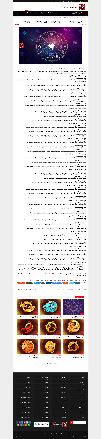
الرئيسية (81, 13)
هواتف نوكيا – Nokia (26, 410)
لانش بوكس (81, 412)
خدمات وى (46, 392)
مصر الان (16, 436)
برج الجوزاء (71, 280)
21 (82, 280)
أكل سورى (82, 382)
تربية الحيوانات (63, 407)
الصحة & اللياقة (63, 387)
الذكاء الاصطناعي (27, 387)
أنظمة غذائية (64, 377)
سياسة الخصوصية (54, 1)
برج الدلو (59, 280)
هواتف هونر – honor (26, 415)
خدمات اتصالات (45, 395)
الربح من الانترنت (45, 377)
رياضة (30, 280)
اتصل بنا (49, 1)
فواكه (83, 415)
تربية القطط (64, 410)
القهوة (64, 400)
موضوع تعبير (63, 417)
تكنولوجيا (74, 13)
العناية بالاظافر (63, 390)
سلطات (82, 402)
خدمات (68, 13)
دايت (65, 412)
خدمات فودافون (45, 390)
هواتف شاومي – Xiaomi (25, 405)
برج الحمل (67, 280)
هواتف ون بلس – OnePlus (25, 417)
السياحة (64, 405)
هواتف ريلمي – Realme (25, 400)
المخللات (82, 392)
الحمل (65, 382)
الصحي (79, 280)
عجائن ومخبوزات (81, 407)
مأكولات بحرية (81, 380)
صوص (83, 400)
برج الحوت (63, 280)
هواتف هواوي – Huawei (25, 412)
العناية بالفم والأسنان (62, 397)
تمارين (33, 280)
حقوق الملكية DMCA (61, 1)
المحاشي (82, 387)
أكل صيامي (82, 385)
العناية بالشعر (63, 395)
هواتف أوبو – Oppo (26, 395)
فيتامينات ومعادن (45, 417)
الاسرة (65, 380)
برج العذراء (50, 280)
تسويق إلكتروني (27, 390)
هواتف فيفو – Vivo (26, 407)
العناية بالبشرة (63, 392)
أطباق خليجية (81, 390)
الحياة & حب (49, 13)
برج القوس (41, 280)
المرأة (42, 13)
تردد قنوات (46, 410)
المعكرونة (82, 395)
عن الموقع (67, 1)
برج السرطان (55, 280)
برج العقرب (46, 280)
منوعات (56, 13)
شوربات (82, 405)
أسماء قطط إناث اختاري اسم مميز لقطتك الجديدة (25, 290)
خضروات (46, 412)
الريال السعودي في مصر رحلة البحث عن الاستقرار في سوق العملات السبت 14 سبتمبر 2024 (70, 290)
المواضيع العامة (34, 13)
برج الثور (76, 280)
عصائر (83, 410)
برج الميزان (37, 280)
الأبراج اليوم (17, 24)
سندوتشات (82, 397)
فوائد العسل (45, 415)
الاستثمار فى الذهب (44, 380)
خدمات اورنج (45, 387)
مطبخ (62, 13)
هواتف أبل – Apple (26, 392)
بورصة (47, 402)
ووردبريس (28, 385)
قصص (83, 417)
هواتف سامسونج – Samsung (24, 402)
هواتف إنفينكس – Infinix (25, 397)
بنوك (47, 400)
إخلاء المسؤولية (72, 1)
